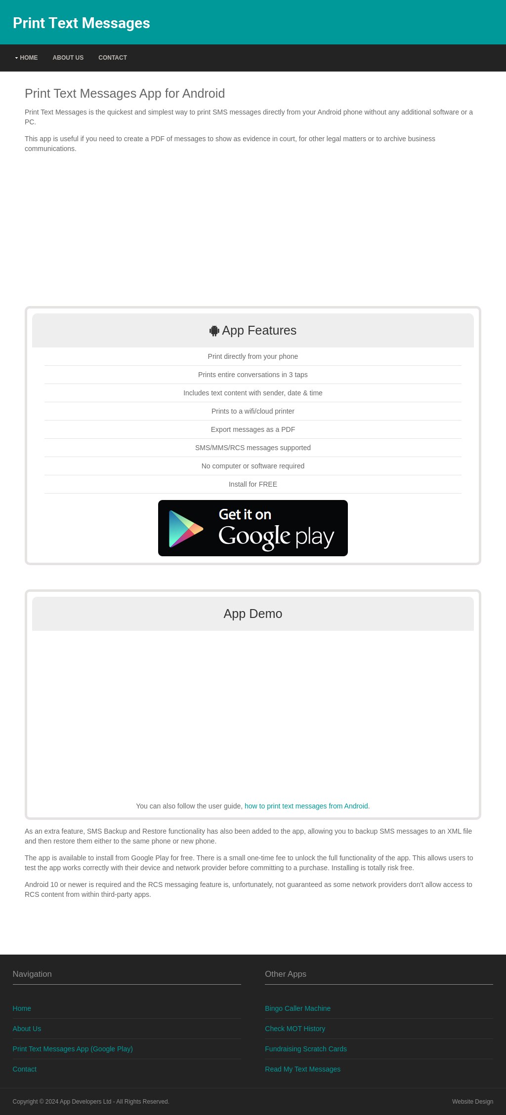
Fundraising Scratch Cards (306, 1049)
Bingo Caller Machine (298, 1008)
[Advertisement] (253, 230)
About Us (68, 57)
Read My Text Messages (302, 1069)
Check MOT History (295, 1029)
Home (29, 57)
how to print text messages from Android (306, 806)
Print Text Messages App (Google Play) (73, 1049)
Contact (112, 57)
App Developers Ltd (85, 1101)
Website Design (472, 1101)
